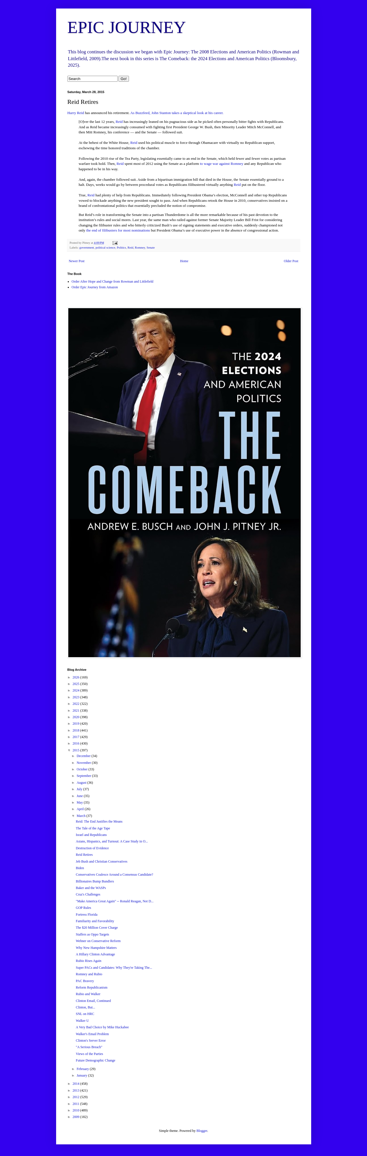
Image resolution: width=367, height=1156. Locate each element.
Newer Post (77, 261)
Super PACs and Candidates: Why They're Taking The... (114, 968)
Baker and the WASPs (91, 888)
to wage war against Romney (221, 163)
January (82, 1075)
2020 (76, 717)
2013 (76, 1090)
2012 (76, 1097)
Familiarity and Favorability (95, 921)
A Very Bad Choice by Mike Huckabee (102, 1027)
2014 (76, 1084)
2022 (76, 704)
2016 (76, 743)
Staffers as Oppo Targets (92, 934)
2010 (76, 1110)
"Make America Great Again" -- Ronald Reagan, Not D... (114, 901)
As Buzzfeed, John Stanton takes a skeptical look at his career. (177, 113)
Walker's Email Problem (92, 1034)
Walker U (82, 1021)
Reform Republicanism (91, 987)
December (84, 756)
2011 (76, 1104)
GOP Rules (83, 908)
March (81, 816)
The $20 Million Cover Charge (97, 928)
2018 (76, 730)
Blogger (201, 1131)
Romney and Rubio (89, 974)
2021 (76, 710)
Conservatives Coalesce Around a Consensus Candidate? (114, 875)
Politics (121, 247)
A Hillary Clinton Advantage (95, 954)
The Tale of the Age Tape (93, 828)
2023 (76, 697)
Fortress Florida (86, 915)
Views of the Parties (89, 1054)
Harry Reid (76, 113)
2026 (76, 677)
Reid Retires (84, 855)
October (82, 769)
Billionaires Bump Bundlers (95, 881)
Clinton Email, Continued (93, 1001)
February (83, 1069)
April (80, 809)
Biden (80, 868)
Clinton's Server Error (90, 1040)
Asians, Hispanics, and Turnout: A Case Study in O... (112, 841)
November (84, 763)
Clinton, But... (85, 1007)
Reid (119, 121)
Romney (140, 247)
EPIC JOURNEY (126, 27)
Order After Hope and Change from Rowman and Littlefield (113, 281)
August (82, 783)
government (86, 247)
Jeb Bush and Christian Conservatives (101, 861)
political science (105, 247)
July (80, 789)
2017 (76, 737)
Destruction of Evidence (92, 848)
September (84, 776)
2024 (76, 690)
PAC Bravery (85, 981)
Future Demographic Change (95, 1060)
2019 (76, 724)
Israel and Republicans (91, 835)
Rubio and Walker (88, 994)
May (80, 802)
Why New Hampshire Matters (96, 948)
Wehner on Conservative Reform (98, 941)
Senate (151, 247)
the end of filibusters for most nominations (118, 230)
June (80, 796)
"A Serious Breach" (89, 1047)
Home (184, 261)
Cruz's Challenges (88, 894)
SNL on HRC (85, 1014)
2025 (76, 684)
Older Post (291, 261)
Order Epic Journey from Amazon (95, 287)
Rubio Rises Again (88, 961)
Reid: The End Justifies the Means (99, 821)
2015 (76, 750)
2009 (76, 1117)
